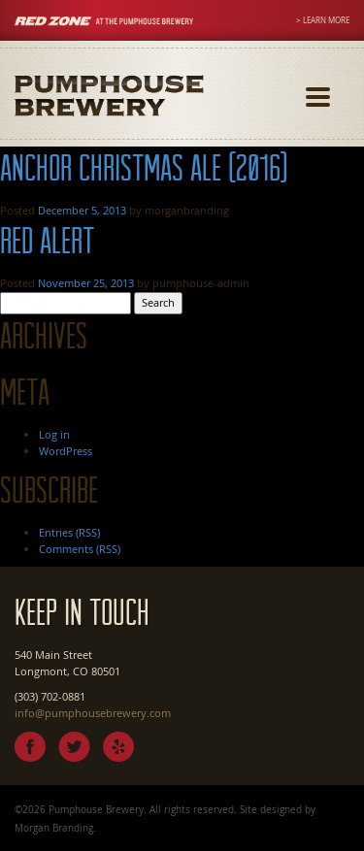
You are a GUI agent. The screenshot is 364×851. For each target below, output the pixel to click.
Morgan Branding (54, 828)
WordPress (65, 450)
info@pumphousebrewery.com (93, 712)
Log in (54, 434)
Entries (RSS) (69, 532)
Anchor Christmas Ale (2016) (144, 167)
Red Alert (47, 239)
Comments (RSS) (79, 548)
